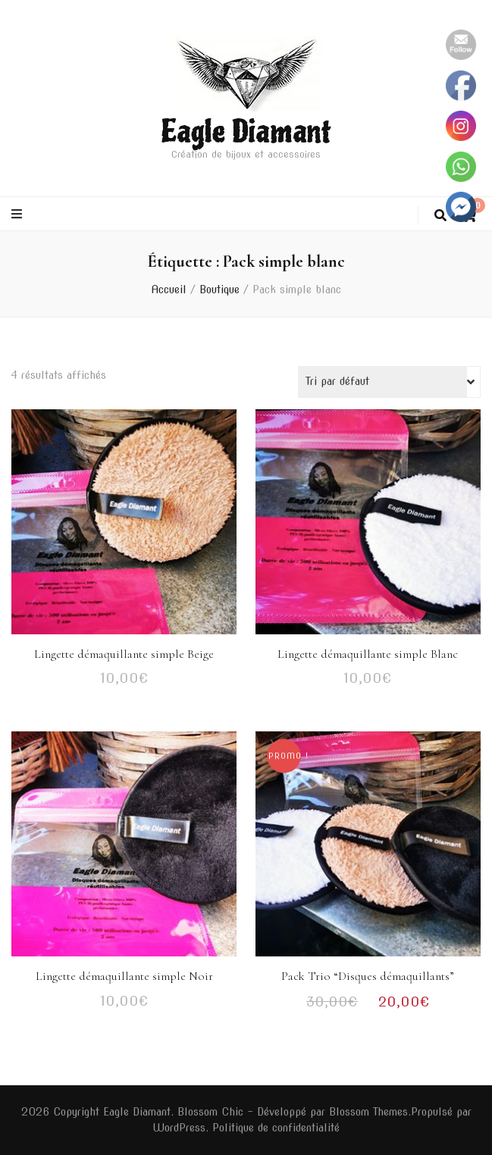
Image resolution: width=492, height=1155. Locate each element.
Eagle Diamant (246, 132)
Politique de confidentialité (276, 1128)
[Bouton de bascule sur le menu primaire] (18, 214)
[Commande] (389, 382)
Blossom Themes (368, 1112)
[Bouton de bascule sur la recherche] (440, 215)
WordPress (178, 1128)
